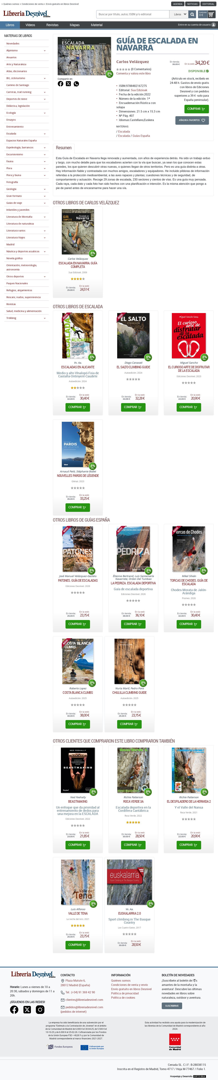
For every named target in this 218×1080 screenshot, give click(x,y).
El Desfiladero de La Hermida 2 (189, 801)
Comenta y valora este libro (133, 73)
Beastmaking (77, 801)
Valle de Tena (78, 913)
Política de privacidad (125, 993)
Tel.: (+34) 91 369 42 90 (78, 992)
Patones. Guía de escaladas (78, 580)
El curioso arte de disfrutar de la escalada (188, 368)
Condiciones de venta (32, 4)
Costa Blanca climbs (78, 692)
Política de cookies (123, 998)
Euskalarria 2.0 (129, 913)
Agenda (177, 4)
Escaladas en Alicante (77, 367)
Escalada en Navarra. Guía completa (78, 264)
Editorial (208, 4)
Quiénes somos (11, 4)
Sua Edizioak (139, 90)
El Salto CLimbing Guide (133, 367)
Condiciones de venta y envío (129, 985)
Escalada (124, 136)
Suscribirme (172, 1005)
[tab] (64, 148)
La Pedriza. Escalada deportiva (133, 583)
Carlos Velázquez (132, 61)
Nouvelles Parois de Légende (78, 475)
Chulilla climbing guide (129, 692)
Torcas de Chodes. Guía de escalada (189, 582)
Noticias (192, 4)
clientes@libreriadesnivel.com (82, 1000)
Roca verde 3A (133, 801)
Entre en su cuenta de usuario (197, 24)
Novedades (12, 43)
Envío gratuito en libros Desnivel (62, 4)
